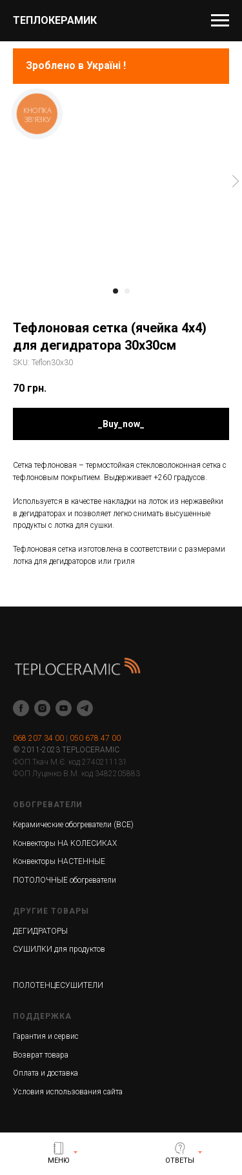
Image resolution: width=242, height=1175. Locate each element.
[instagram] (42, 708)
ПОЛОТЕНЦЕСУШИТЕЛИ (58, 985)
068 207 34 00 (38, 738)
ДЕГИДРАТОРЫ (40, 931)
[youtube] (63, 708)
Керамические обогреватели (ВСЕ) (73, 824)
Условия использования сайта (68, 1091)
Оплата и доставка (45, 1073)
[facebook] (21, 708)
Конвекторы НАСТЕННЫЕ (59, 861)
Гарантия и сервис (46, 1036)
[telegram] (85, 708)
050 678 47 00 (95, 738)
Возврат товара (40, 1055)
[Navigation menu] (220, 20)
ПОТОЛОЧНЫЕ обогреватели (64, 880)
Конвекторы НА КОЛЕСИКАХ (65, 843)
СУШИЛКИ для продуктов (59, 949)
